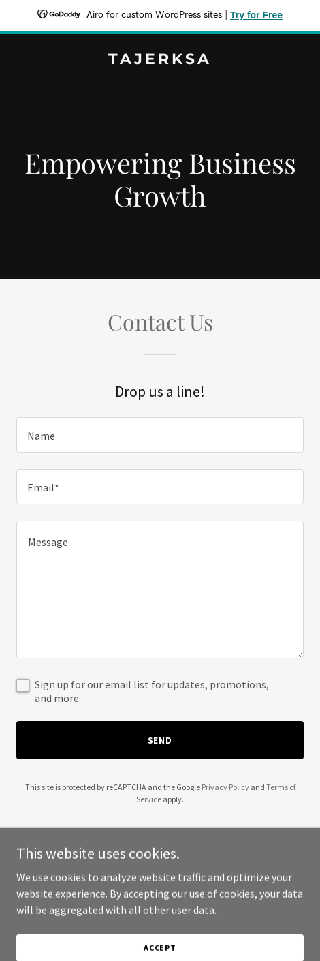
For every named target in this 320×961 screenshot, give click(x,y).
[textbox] (160, 435)
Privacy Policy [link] (225, 787)
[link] (160, 60)
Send (160, 740)
